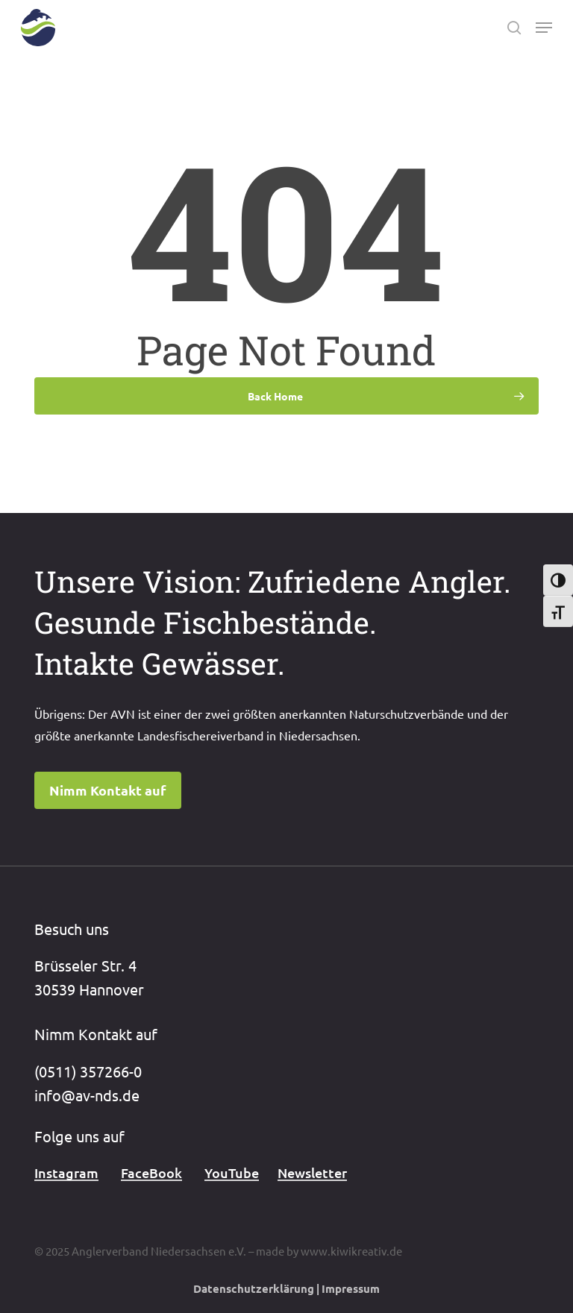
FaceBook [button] (151, 1172)
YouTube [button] (231, 1172)
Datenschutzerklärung (253, 1288)
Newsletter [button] (312, 1172)
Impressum (351, 1288)
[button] (544, 27)
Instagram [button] (66, 1172)
